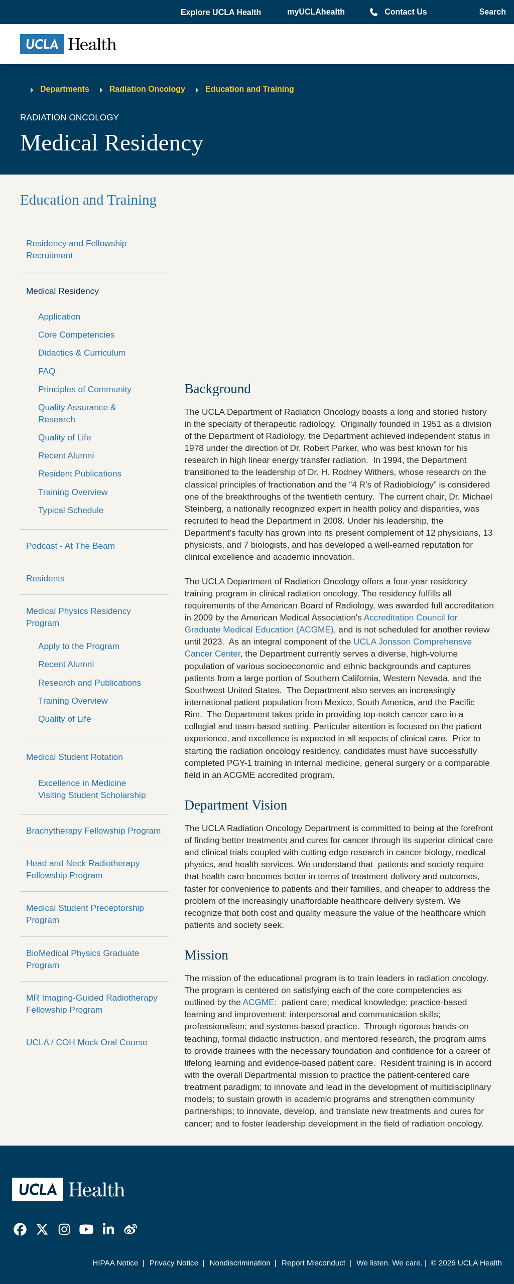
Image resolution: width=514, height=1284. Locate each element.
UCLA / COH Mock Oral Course (87, 1042)
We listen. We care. (389, 1262)
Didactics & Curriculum (81, 353)
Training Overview (72, 492)
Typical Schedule (70, 510)
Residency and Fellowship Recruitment (76, 249)
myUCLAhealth (316, 12)
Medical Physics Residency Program (78, 617)
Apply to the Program (78, 646)
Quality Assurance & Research (77, 413)
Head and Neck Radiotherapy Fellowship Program (83, 869)
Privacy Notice (174, 1262)
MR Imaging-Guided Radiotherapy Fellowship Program (92, 1004)
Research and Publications (89, 683)
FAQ (47, 371)
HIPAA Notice (115, 1262)
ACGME (259, 1002)
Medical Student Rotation (74, 757)
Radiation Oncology (147, 89)
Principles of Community (85, 389)
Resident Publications (79, 473)
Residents (45, 578)
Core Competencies (76, 335)
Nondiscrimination (239, 1262)
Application (59, 316)
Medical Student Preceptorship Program (85, 914)
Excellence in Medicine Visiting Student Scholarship (92, 789)
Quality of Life (64, 437)
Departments (64, 89)
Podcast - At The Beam (70, 546)
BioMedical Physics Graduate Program (82, 959)
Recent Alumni (66, 455)
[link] (20, 1229)
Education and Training (249, 89)
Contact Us (405, 12)
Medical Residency (62, 291)
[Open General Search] (490, 12)
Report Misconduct (313, 1262)
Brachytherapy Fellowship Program (93, 831)
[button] (222, 13)
